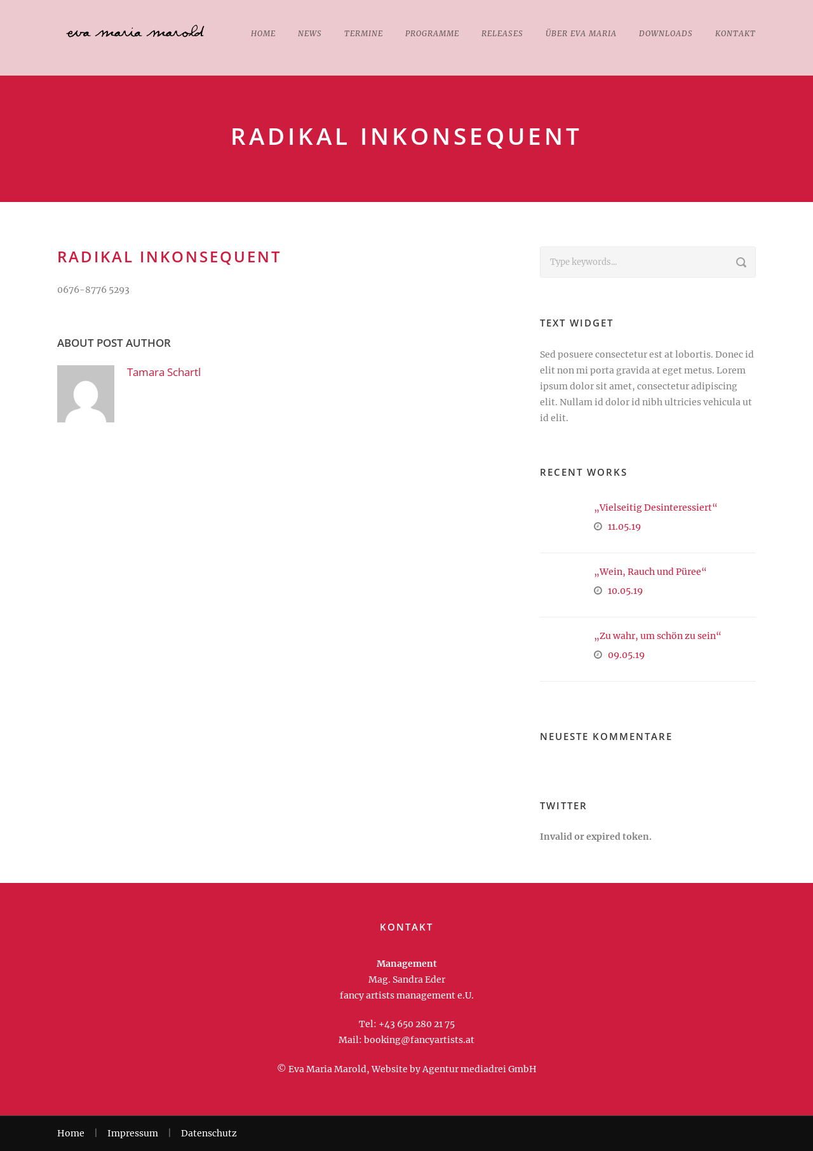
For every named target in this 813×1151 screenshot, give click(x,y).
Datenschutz (209, 1133)
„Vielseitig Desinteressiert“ (656, 507)
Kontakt (735, 33)
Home (263, 33)
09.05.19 (626, 655)
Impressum (132, 1133)
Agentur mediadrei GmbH (479, 1069)
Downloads (666, 33)
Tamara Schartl (164, 372)
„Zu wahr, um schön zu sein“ (658, 636)
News (310, 33)
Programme (432, 33)
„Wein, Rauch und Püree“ (650, 571)
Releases (502, 33)
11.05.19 (624, 526)
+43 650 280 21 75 (417, 1024)
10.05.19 (625, 590)
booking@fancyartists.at (419, 1040)
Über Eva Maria (581, 33)
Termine (363, 33)
